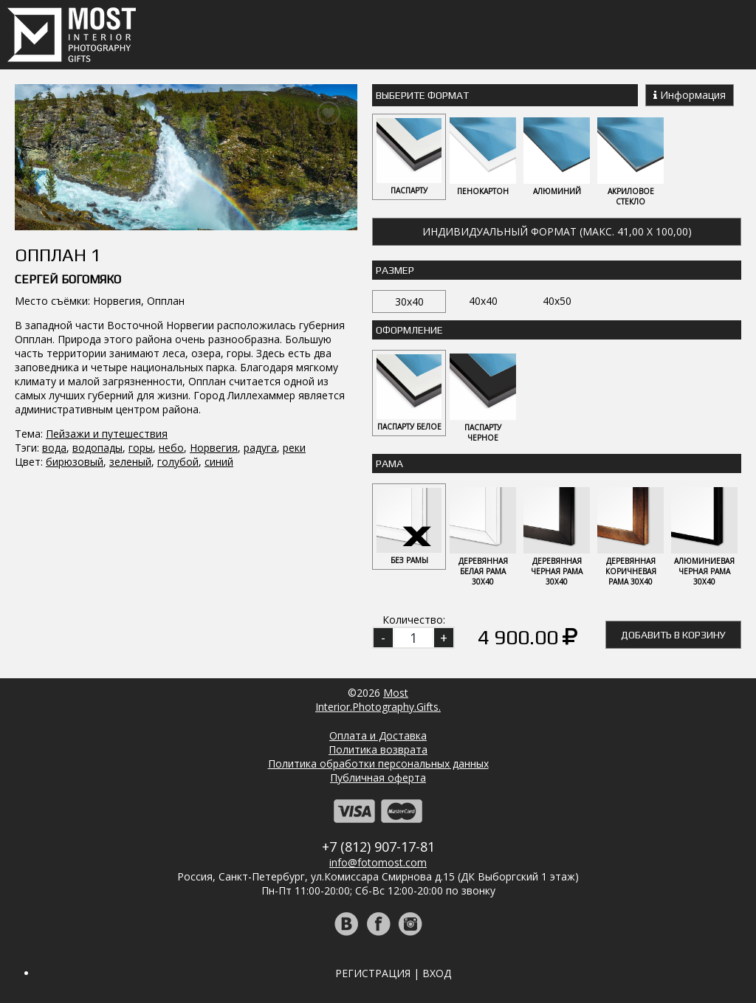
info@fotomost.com (378, 862)
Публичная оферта (378, 778)
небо (171, 448)
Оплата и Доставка (378, 735)
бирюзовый (74, 462)
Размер (395, 270)
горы (140, 448)
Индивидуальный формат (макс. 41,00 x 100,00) (557, 231)
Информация (689, 95)
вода (54, 448)
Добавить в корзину (673, 635)
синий (219, 462)
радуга (260, 448)
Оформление (409, 330)
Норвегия (214, 448)
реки (294, 448)
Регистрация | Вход (393, 973)
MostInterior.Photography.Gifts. (378, 700)
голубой (178, 462)
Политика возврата (378, 749)
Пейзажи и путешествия (107, 434)
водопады (97, 448)
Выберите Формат (422, 95)
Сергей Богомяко (68, 279)
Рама (389, 463)
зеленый (130, 462)
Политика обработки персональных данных (378, 763)
